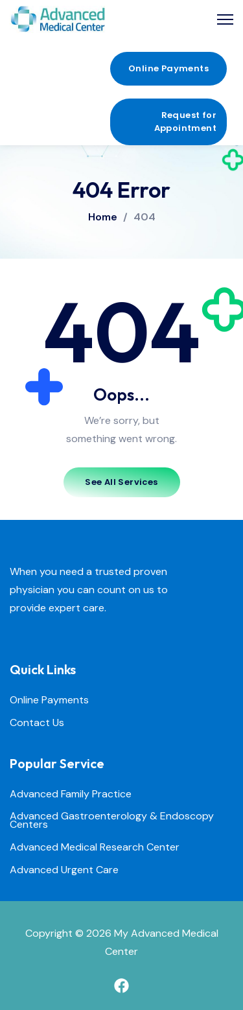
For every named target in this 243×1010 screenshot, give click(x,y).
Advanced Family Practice (71, 794)
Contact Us (37, 723)
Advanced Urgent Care (64, 870)
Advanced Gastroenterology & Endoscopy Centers (112, 820)
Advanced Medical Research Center (94, 847)
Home (102, 217)
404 (144, 217)
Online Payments (49, 700)
